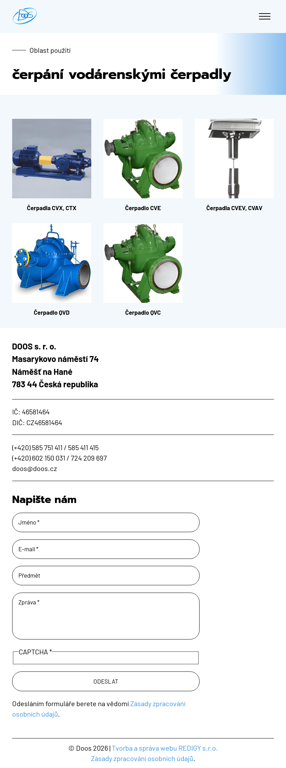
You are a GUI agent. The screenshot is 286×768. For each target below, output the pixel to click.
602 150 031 (48, 458)
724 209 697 (89, 458)
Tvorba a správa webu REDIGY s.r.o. (165, 748)
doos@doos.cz (34, 468)
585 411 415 (83, 447)
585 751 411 (47, 447)
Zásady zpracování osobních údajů (142, 758)
